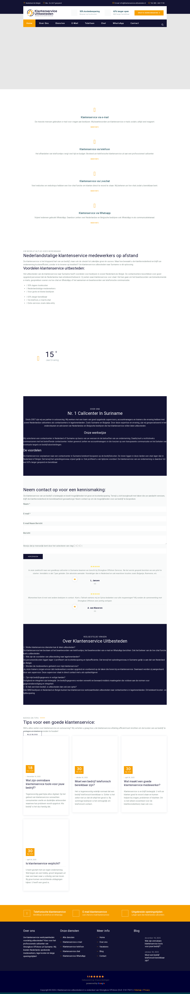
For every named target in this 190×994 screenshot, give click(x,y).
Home (29, 23)
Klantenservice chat (71, 951)
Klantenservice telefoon (73, 946)
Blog (102, 951)
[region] (95, 51)
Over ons (44, 23)
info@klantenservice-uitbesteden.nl (133, 3)
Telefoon (89, 23)
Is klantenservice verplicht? (43, 863)
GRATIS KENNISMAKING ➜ (149, 13)
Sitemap (138, 990)
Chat (103, 23)
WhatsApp (118, 23)
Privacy (146, 990)
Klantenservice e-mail (72, 942)
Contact (135, 23)
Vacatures (104, 946)
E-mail (75, 23)
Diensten (60, 23)
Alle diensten (68, 937)
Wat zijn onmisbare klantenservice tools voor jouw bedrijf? (45, 784)
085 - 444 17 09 (159, 3)
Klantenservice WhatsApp (74, 956)
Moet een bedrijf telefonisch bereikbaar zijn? (155, 958)
